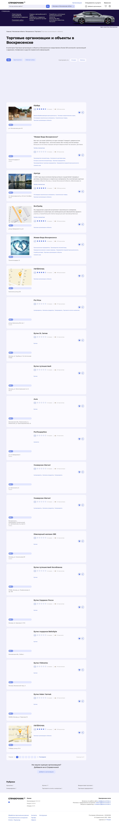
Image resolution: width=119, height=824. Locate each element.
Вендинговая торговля (85, 785)
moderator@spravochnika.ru (102, 804)
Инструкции (43, 815)
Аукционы (36, 442)
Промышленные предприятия (42, 247)
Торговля (38, 31)
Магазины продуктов (48, 310)
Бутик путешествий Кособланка (48, 567)
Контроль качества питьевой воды (43, 160)
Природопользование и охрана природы (44, 250)
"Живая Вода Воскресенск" (46, 137)
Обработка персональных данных (18, 815)
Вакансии (107, 3)
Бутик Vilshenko (41, 663)
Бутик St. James (40, 333)
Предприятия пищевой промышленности (68, 163)
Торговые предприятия (59, 160)
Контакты (34, 815)
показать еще (37, 165)
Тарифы (33, 817)
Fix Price (37, 300)
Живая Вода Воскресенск (45, 238)
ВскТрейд (38, 206)
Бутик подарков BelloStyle (45, 632)
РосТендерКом (40, 432)
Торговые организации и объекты (42, 120)
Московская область (18, 31)
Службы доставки (38, 252)
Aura (36, 399)
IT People (108, 819)
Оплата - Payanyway (14, 820)
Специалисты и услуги (93, 3)
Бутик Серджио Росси (43, 600)
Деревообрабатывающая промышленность (45, 115)
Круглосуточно (18, 59)
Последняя (42, 757)
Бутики (35, 343)
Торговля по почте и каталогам (71, 310)
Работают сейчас (30, 59)
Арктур (37, 173)
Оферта (33, 820)
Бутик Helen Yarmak (42, 694)
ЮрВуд (37, 106)
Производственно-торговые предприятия (45, 163)
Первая (11, 757)
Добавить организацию (46, 772)
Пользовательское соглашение (18, 817)
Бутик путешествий (42, 366)
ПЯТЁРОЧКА (39, 269)
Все (9, 59)
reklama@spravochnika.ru (103, 802)
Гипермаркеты (58, 310)
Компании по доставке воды (57, 158)
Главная (8, 31)
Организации (77, 3)
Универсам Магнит (42, 465)
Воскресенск (30, 31)
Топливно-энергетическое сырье (66, 115)
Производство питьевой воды (41, 158)
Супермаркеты (38, 310)
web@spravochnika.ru (104, 801)
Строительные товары (61, 118)
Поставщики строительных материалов (44, 118)
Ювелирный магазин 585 (45, 534)
